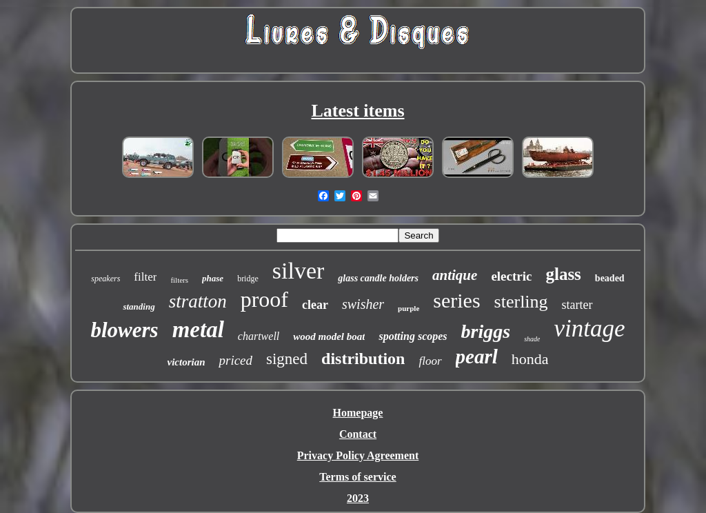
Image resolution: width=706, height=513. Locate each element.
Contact (357, 434)
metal (198, 329)
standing (138, 306)
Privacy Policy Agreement (358, 455)
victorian (186, 362)
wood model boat (329, 336)
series (456, 300)
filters (179, 280)
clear (315, 305)
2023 (358, 498)
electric (511, 276)
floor (429, 361)
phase (212, 278)
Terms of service (357, 477)
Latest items (357, 111)
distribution (363, 359)
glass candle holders (378, 278)
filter (145, 276)
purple (408, 308)
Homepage (358, 413)
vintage (589, 328)
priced (235, 360)
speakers (105, 278)
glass (563, 274)
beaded (610, 278)
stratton (198, 301)
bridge (248, 278)
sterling (521, 302)
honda (530, 359)
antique (454, 275)
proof (264, 299)
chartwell (258, 336)
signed (286, 359)
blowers (124, 330)
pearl (477, 356)
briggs (486, 331)
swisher (363, 304)
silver (298, 270)
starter (577, 305)
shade (532, 339)
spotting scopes (413, 336)
